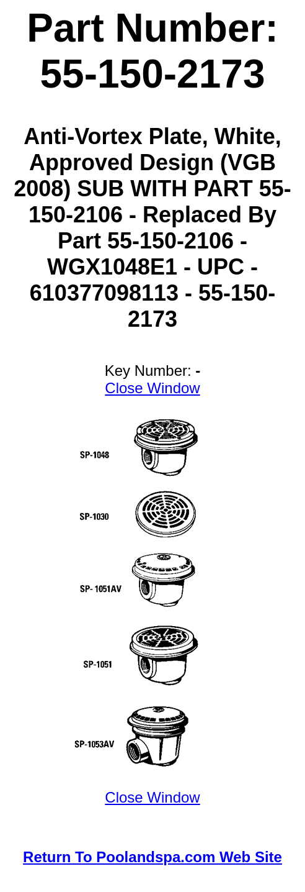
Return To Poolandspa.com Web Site (152, 857)
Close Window (152, 388)
